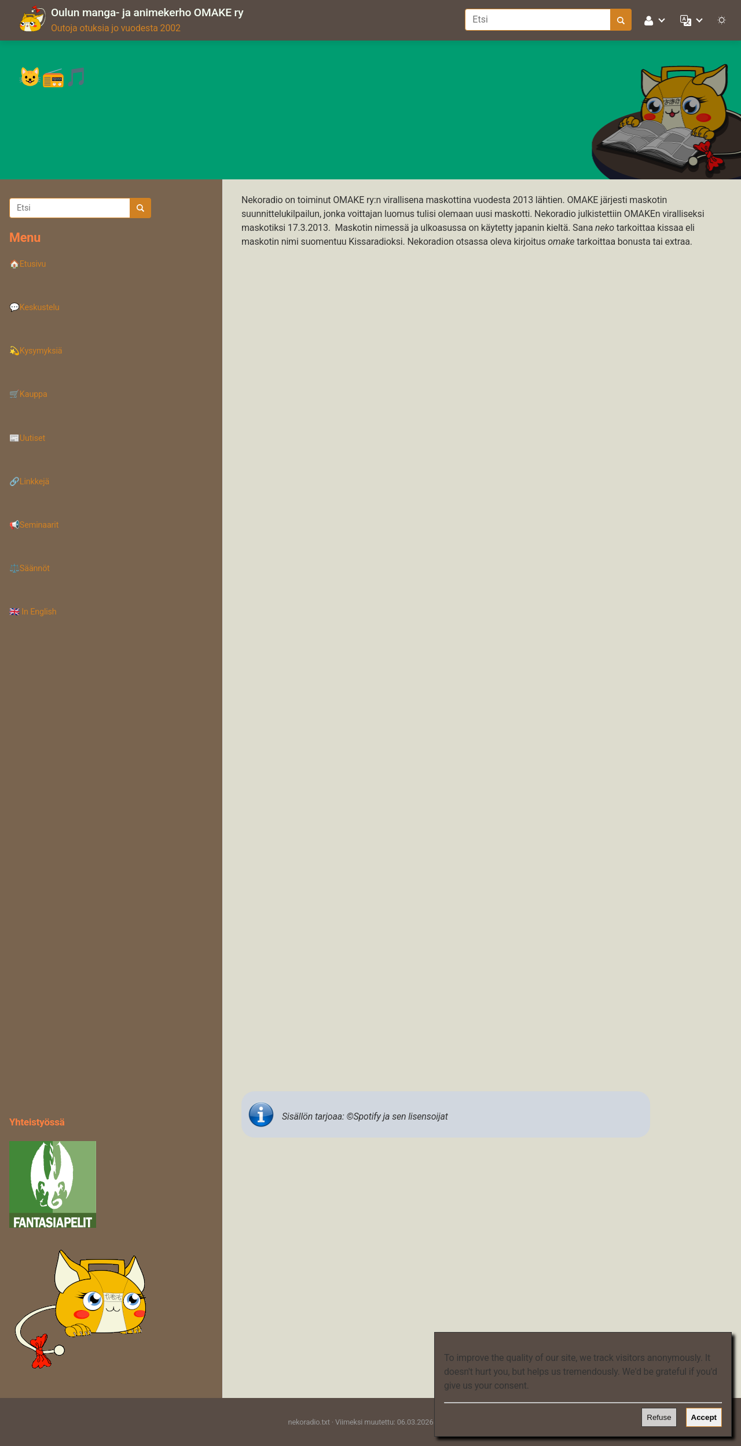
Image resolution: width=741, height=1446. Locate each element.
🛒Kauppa (28, 394)
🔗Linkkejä (29, 482)
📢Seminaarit (33, 525)
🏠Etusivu (27, 264)
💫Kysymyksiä (36, 351)
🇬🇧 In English (33, 612)
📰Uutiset (27, 438)
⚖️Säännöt (29, 568)
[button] (655, 19)
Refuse (659, 1417)
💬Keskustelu (34, 307)
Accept (704, 1417)
